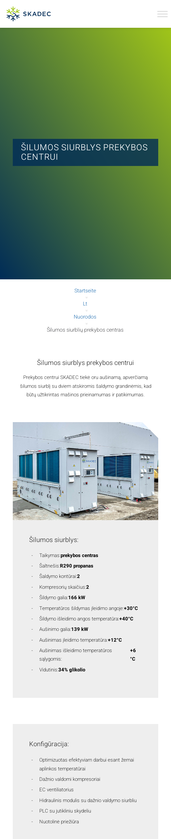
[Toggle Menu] (162, 14)
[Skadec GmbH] (42, 14)
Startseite (85, 291)
